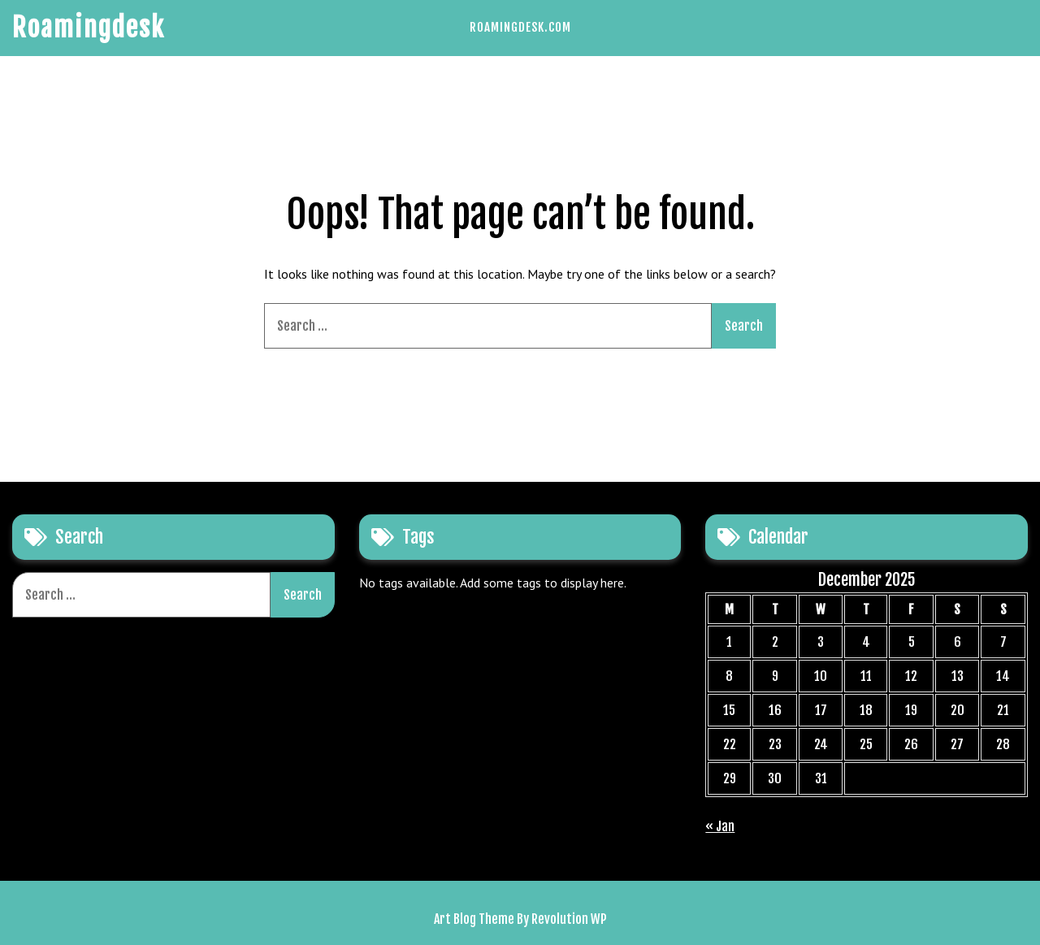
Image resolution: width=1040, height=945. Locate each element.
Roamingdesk (88, 27)
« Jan (719, 826)
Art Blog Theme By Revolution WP (520, 919)
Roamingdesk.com (520, 27)
